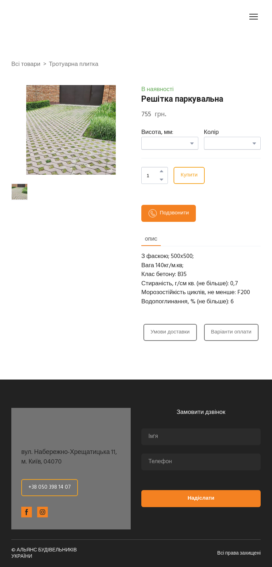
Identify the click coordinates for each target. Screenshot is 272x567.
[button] (161, 171)
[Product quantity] (153, 175)
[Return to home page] (51, 17)
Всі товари (25, 64)
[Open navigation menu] (253, 17)
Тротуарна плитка (73, 64)
